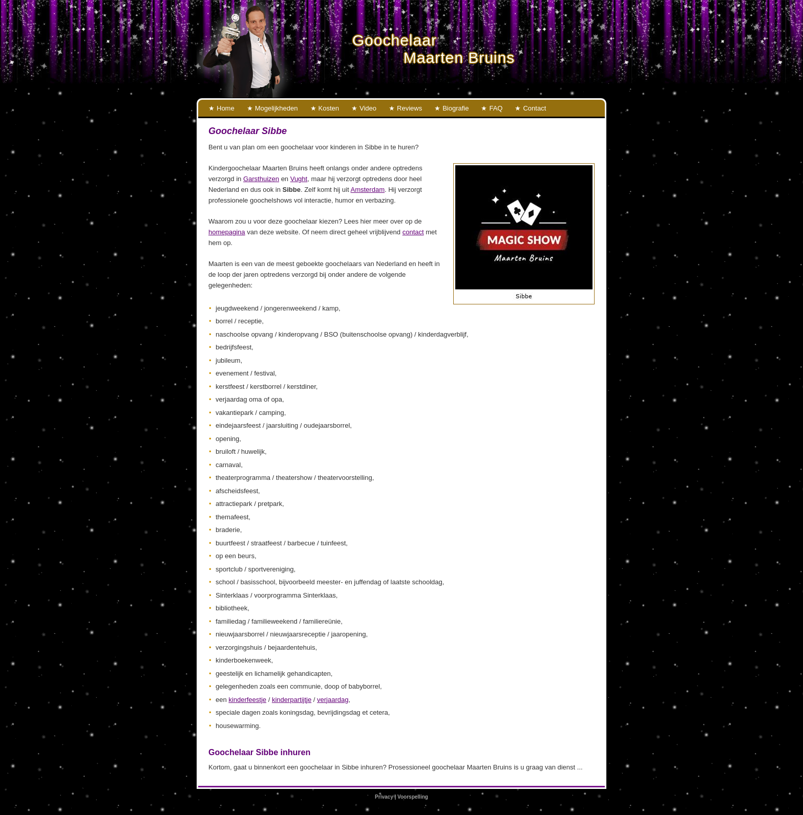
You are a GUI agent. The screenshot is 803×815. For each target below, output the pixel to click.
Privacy (384, 797)
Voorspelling (412, 797)
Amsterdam (368, 189)
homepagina (226, 232)
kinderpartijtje (291, 699)
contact (413, 232)
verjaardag (332, 699)
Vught (299, 179)
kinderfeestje (247, 699)
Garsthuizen (261, 179)
